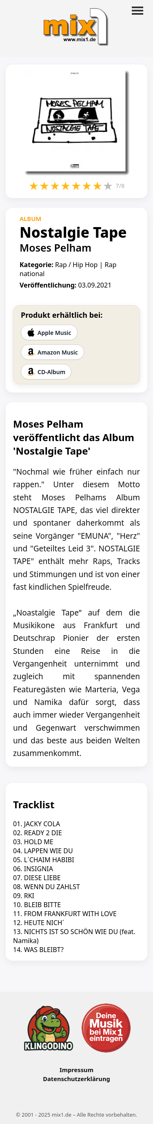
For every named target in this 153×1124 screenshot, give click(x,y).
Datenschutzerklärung (76, 1079)
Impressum (76, 1070)
